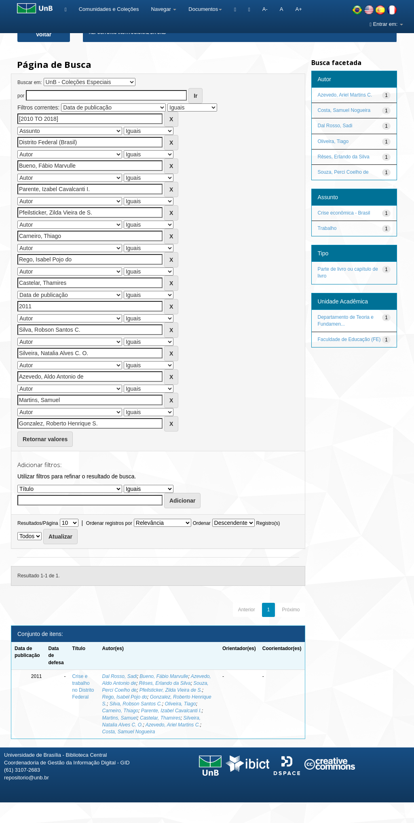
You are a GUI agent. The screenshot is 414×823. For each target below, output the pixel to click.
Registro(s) (268, 523)
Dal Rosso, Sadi (119, 676)
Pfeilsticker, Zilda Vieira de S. (170, 690)
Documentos (205, 9)
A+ (298, 9)
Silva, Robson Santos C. (136, 704)
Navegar (164, 9)
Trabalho (327, 228)
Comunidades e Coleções (109, 9)
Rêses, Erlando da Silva (165, 683)
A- (265, 9)
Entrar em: (386, 24)
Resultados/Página (37, 523)
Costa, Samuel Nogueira (128, 732)
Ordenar (202, 523)
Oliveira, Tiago (180, 704)
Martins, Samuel (119, 718)
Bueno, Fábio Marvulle (163, 676)
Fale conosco (366, 814)
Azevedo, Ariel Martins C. (173, 725)
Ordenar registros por (109, 523)
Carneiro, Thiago (120, 711)
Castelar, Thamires (160, 718)
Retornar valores (45, 439)
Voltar (44, 34)
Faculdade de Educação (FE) (349, 339)
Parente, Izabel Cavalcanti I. (171, 711)
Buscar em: (29, 82)
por (20, 96)
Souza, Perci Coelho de (343, 172)
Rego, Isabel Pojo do (124, 697)
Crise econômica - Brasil (344, 213)
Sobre (401, 814)
